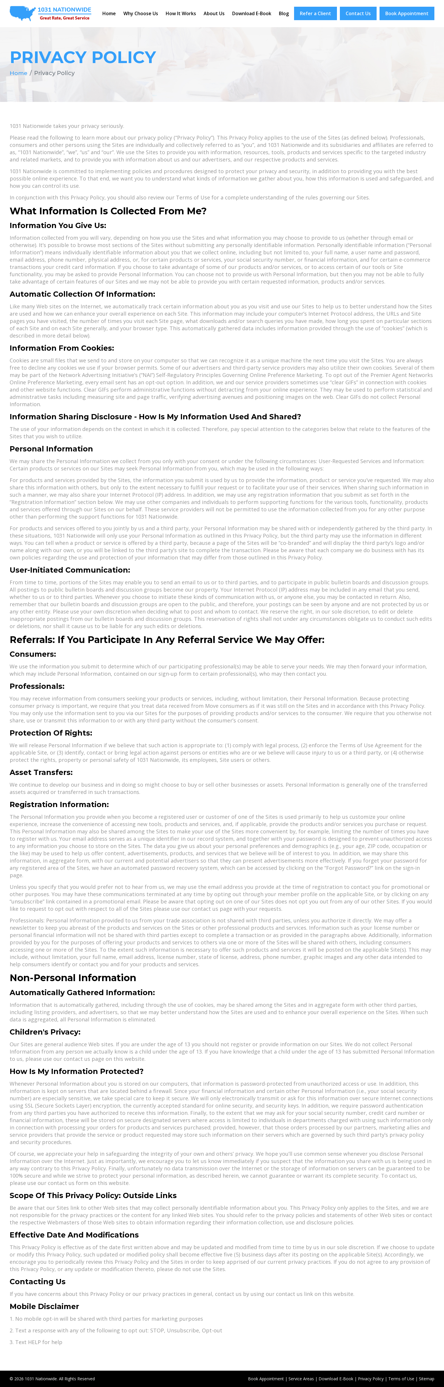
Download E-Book (251, 13)
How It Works (181, 13)
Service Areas (301, 1378)
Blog (284, 13)
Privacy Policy (371, 1378)
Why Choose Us (140, 13)
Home (109, 13)
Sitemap (426, 1378)
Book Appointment (407, 13)
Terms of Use (401, 1378)
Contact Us (358, 13)
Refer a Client (315, 13)
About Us (214, 13)
